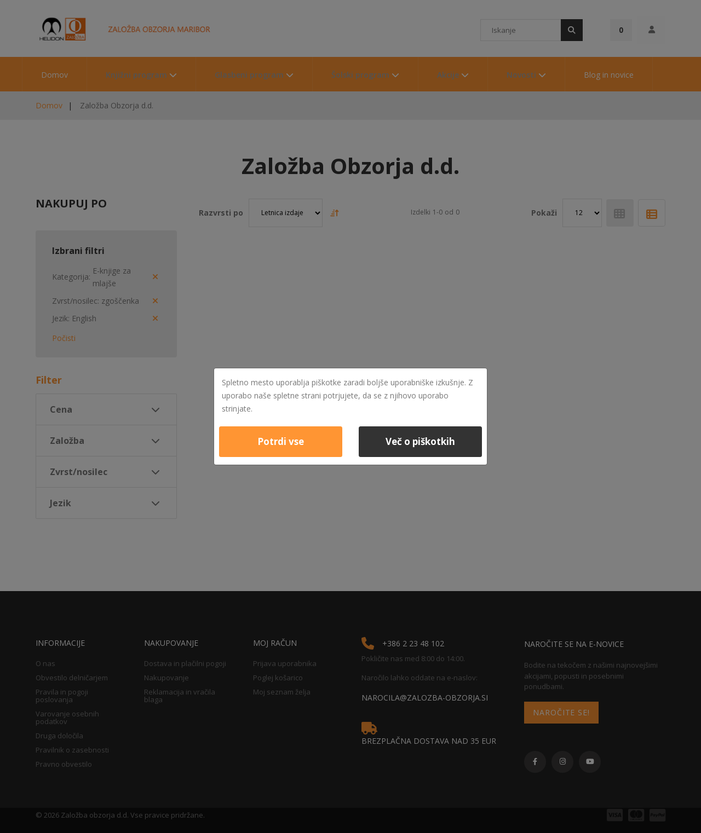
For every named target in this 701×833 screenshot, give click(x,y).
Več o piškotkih (420, 441)
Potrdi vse (280, 441)
